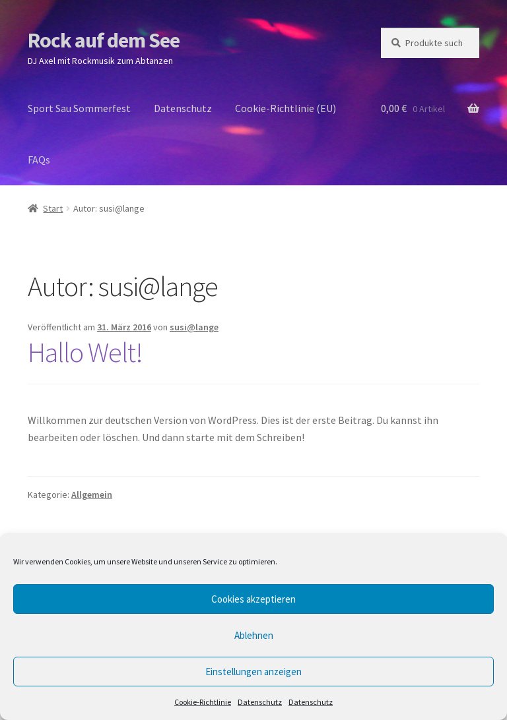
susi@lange (194, 327)
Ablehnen (253, 635)
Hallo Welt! (85, 352)
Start (53, 208)
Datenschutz (260, 702)
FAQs (39, 159)
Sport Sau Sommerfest (79, 108)
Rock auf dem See (104, 40)
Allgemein (91, 494)
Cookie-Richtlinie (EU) (285, 108)
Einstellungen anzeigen (253, 671)
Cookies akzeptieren (253, 599)
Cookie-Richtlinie (202, 702)
